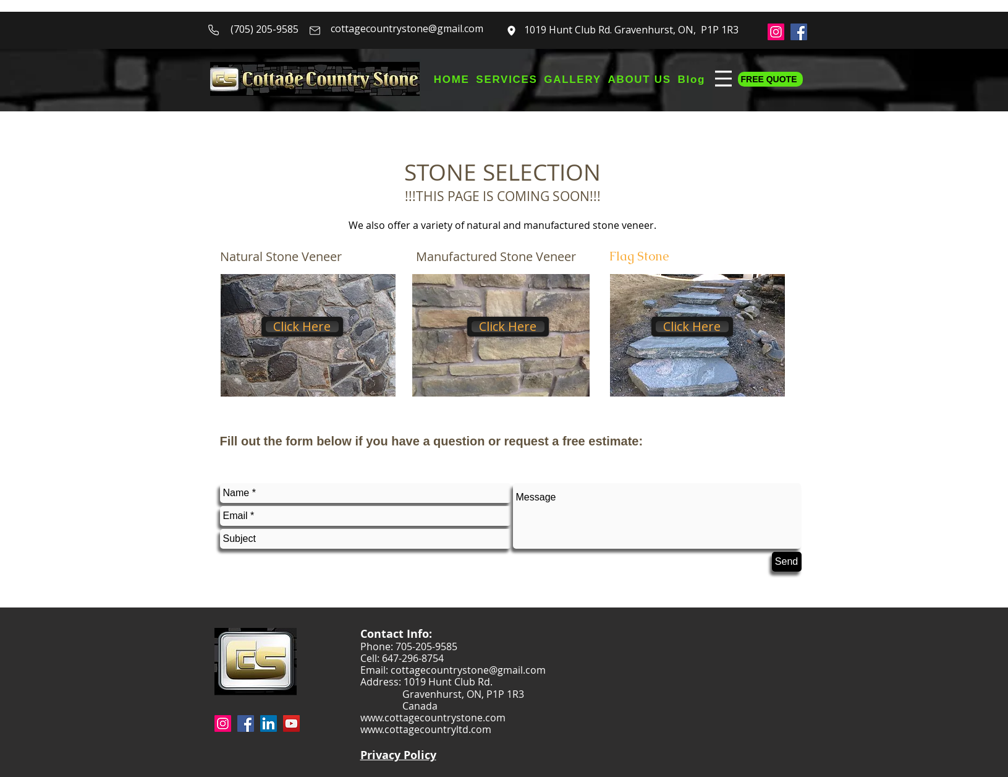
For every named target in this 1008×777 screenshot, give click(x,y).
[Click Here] (302, 327)
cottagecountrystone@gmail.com (407, 28)
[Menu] (722, 78)
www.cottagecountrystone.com (433, 717)
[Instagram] (776, 32)
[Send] (787, 562)
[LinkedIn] (268, 723)
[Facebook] (798, 32)
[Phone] (213, 29)
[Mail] (315, 30)
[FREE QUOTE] (770, 79)
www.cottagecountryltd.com (425, 729)
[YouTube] (291, 723)
